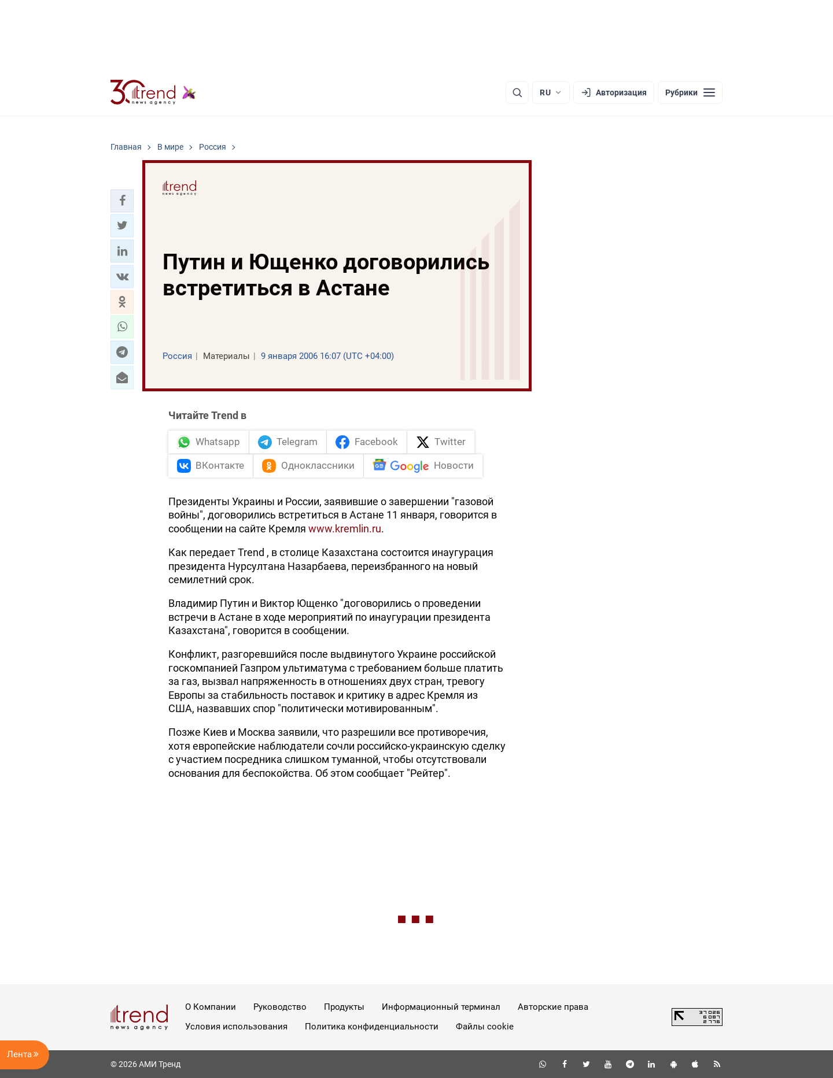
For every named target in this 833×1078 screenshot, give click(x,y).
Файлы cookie (485, 1026)
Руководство (280, 1007)
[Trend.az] (153, 92)
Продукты (344, 1007)
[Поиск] (517, 92)
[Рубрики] (690, 92)
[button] (122, 200)
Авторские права (553, 1007)
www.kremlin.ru (344, 529)
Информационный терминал (441, 1007)
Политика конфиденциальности (371, 1026)
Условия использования (236, 1026)
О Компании (210, 1007)
